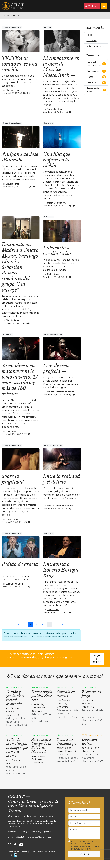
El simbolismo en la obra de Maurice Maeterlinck (61, 66)
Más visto (92, 40)
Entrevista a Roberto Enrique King (61, 569)
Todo (89, 35)
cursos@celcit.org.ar (41, 837)
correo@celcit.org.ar (20, 837)
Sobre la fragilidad (13, 479)
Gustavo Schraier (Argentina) (13, 711)
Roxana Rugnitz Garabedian (60, 392)
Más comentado (96, 46)
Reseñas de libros (93, 90)
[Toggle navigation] (104, 6)
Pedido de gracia (20, 564)
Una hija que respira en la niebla (56, 159)
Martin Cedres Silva (56, 203)
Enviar (84, 854)
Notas (90, 77)
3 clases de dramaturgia (67, 742)
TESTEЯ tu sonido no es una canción (19, 63)
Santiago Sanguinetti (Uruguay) (38, 707)
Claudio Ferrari (12, 90)
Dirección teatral (89, 742)
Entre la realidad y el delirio (61, 479)
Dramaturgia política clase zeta (41, 696)
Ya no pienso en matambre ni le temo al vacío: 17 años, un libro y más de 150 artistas (20, 380)
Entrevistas (48, 123)
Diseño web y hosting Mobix (21, 852)
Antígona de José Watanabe (20, 157)
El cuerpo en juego (91, 694)
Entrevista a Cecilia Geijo (57, 250)
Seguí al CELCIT (97, 658)
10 (56, 624)
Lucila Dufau (12, 519)
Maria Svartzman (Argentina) (88, 703)
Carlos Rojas (53, 274)
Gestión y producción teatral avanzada (15, 698)
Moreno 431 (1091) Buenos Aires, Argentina (30, 832)
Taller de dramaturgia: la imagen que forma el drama (17, 748)
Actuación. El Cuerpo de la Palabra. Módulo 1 (41, 746)
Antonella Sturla (54, 109)
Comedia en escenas (66, 694)
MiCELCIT (92, 6)
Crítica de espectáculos (12, 27)
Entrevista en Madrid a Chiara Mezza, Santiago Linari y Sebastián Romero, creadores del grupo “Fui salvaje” (20, 267)
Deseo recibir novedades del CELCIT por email (85, 845)
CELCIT (16, 796)
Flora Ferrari (11, 431)
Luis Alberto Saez (14, 584)
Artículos (47, 27)
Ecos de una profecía (56, 368)
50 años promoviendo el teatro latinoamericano (30, 816)
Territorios (11, 15)
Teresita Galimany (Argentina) (63, 703)
